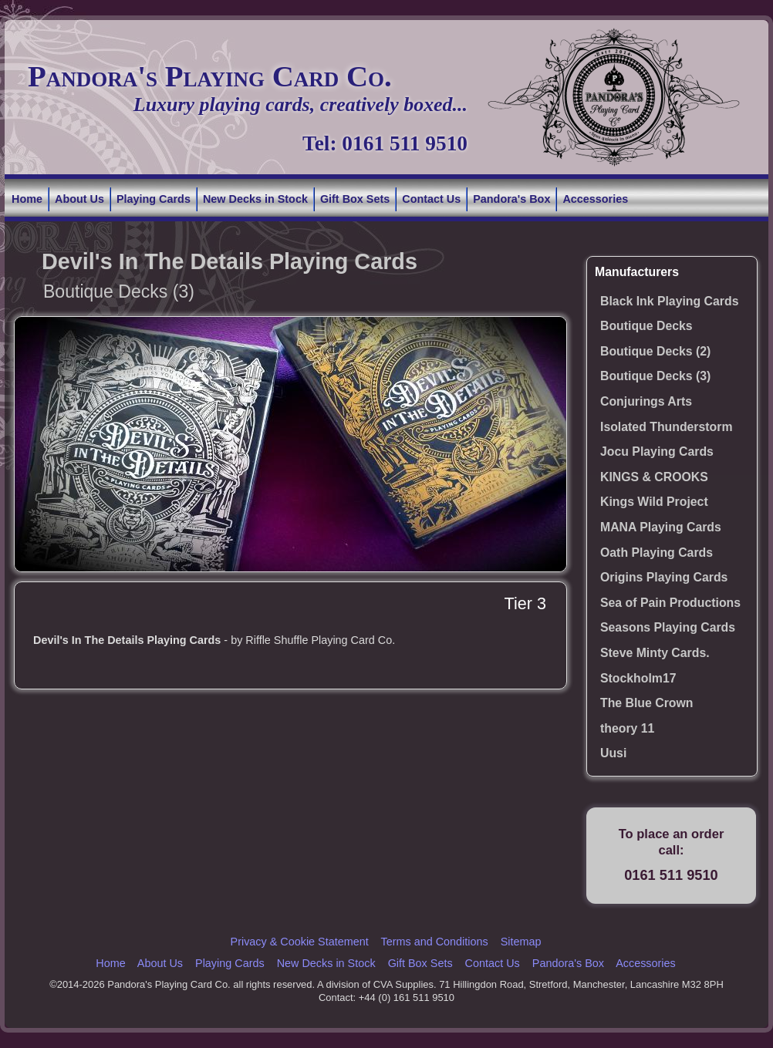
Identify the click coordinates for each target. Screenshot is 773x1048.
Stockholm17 (638, 678)
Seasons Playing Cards (667, 627)
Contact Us (431, 199)
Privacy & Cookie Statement (300, 941)
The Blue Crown (646, 702)
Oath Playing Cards (656, 552)
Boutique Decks (646, 325)
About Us (79, 199)
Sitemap (521, 941)
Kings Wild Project (654, 501)
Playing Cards (153, 199)
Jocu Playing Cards (657, 451)
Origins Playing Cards (663, 577)
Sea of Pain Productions (670, 602)
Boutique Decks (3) (655, 375)
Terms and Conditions (434, 941)
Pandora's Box (511, 199)
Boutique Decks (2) (655, 351)
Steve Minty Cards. (655, 652)
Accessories (595, 199)
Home (27, 199)
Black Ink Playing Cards (669, 301)
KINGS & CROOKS (654, 477)
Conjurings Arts (646, 401)
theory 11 (627, 728)
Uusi (613, 753)
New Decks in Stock (255, 199)
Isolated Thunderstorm (666, 426)
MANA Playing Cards (660, 527)
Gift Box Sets (355, 199)
